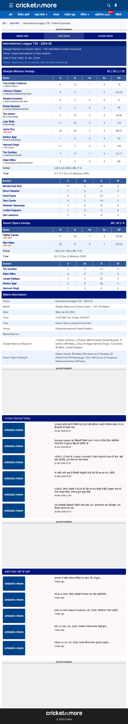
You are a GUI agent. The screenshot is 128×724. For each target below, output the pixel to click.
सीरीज (85, 14)
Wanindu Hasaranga (14, 205)
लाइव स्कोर (41, 14)
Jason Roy (8, 130)
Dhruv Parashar (11, 191)
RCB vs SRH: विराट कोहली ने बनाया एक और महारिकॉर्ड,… (81, 594)
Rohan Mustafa (16, 107)
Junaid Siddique (11, 278)
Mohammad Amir (12, 186)
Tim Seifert (10, 115)
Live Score (64, 36)
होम (10, 14)
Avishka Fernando (15, 100)
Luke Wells (8, 123)
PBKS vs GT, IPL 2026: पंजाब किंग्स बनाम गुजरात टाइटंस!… (82, 642)
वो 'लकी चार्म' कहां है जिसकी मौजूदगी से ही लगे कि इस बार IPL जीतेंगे (84, 472)
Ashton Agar (12, 138)
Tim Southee (12, 153)
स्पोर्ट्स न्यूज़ (69, 14)
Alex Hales (8, 244)
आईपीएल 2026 (102, 14)
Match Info (22, 36)
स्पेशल (56, 14)
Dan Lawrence (10, 215)
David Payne (9, 195)
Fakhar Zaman (11, 236)
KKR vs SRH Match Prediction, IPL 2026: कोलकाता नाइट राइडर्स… (87, 610)
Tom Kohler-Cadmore (15, 84)
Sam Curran (9, 200)
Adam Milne (18, 161)
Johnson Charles (17, 92)
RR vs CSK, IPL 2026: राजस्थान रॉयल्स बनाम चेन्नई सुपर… (81, 626)
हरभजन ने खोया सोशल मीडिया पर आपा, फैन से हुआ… (78, 578)
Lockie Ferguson (12, 210)
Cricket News (105, 36)
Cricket (68, 719)
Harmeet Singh (11, 146)
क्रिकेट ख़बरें (23, 14)
